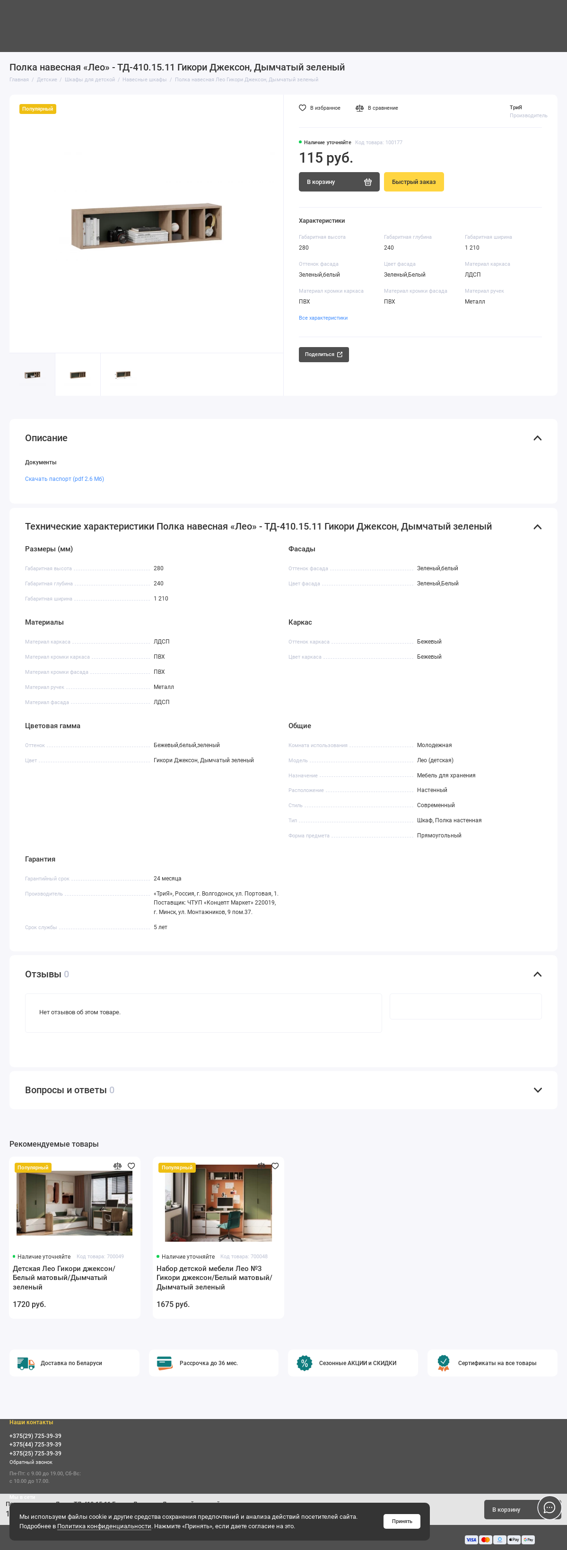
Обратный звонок (30, 1462)
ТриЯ (516, 107)
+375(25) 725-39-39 (35, 1453)
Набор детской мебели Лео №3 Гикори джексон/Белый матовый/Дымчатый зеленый (214, 1277)
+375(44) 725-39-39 (35, 1444)
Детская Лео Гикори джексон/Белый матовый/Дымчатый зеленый (64, 1277)
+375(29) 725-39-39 (35, 1436)
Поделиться (323, 354)
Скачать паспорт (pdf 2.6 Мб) (64, 479)
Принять (402, 1521)
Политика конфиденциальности (104, 1526)
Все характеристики (323, 317)
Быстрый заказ (414, 181)
